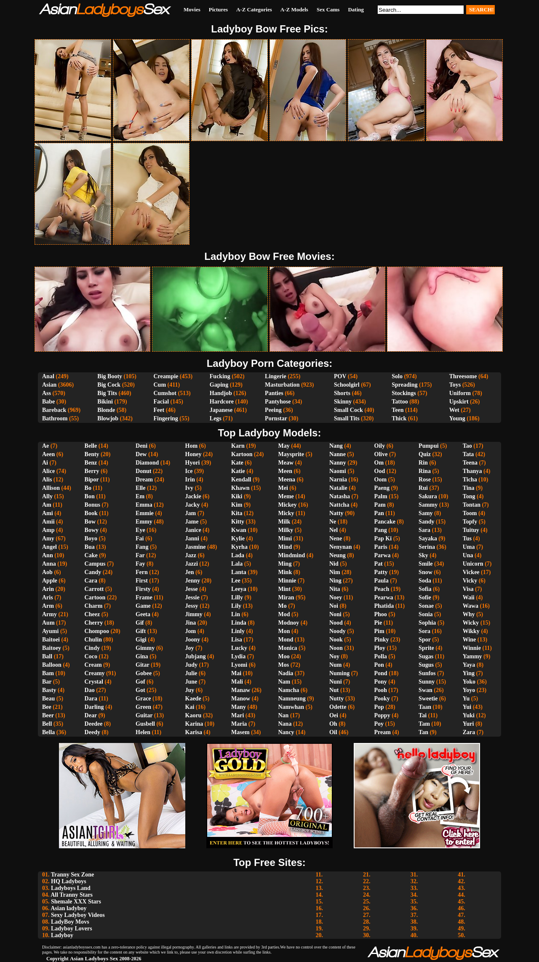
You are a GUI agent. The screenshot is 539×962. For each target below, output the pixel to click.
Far (140, 555)
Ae (45, 446)
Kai (190, 707)
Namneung (292, 698)
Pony (380, 682)
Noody (337, 631)
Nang (336, 446)
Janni (192, 538)
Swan (425, 690)
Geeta (143, 614)
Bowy (92, 530)
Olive (381, 454)
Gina (142, 656)
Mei (283, 488)
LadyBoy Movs (70, 922)
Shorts (342, 393)
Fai (140, 538)
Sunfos (427, 673)
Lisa (236, 639)
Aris (47, 597)
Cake (91, 555)
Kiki (236, 496)
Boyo (91, 538)
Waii (469, 597)
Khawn (240, 488)
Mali (237, 682)
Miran (286, 597)
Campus (95, 564)
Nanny (337, 463)
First (142, 580)
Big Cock (108, 385)
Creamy (95, 673)
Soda (425, 580)
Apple (49, 580)
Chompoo (97, 631)
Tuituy (471, 530)
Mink (285, 572)
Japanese (221, 410)
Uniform (460, 393)
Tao (467, 446)
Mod (284, 614)
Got (140, 690)
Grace (143, 698)
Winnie (472, 648)
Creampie (165, 376)
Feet (158, 410)
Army (49, 614)
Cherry (94, 623)
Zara (469, 732)
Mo (282, 606)
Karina (194, 724)
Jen (189, 572)
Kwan (238, 530)
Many (238, 707)
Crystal (94, 682)
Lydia (238, 656)
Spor (425, 639)
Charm (94, 606)
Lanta (238, 572)
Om (379, 463)
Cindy (92, 648)
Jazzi (191, 564)
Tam (424, 724)
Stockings (404, 393)
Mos (283, 665)
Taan (425, 707)
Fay (140, 564)
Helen (143, 732)
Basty (49, 690)
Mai (236, 673)
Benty (92, 454)
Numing (339, 673)
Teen (397, 410)
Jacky (192, 505)
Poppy (382, 715)
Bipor (92, 479)
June (191, 682)
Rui (423, 488)
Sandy (426, 521)
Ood (379, 471)
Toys (455, 385)
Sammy (428, 505)
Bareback (54, 410)
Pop (379, 707)
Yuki (469, 715)
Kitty (237, 521)
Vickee (471, 572)
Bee (46, 707)
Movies (192, 9)
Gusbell (145, 724)
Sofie (425, 597)
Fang (142, 547)
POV (340, 376)
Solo (397, 376)
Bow (90, 521)
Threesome (463, 376)
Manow (240, 698)
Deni (141, 446)
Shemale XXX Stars (76, 901)
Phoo (380, 614)
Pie (378, 623)
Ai (45, 463)
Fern (142, 572)
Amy (48, 538)
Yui (467, 707)
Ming (285, 564)
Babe (48, 401)
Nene (335, 538)
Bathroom (54, 418)
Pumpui (428, 446)
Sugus (426, 665)
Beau (48, 698)
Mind (285, 547)
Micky (286, 513)
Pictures (218, 9)
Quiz (425, 454)
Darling (94, 707)
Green (143, 707)
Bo (88, 488)
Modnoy (288, 623)
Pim (379, 631)
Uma (469, 547)
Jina (190, 623)
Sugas (426, 656)
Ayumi (50, 631)
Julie (191, 673)
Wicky (471, 623)
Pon (379, 665)
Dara (91, 698)
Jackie (193, 496)
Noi (333, 606)
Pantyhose (278, 401)
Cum (159, 385)
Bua (90, 547)
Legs (215, 418)
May (284, 446)
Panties (274, 393)
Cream (93, 665)
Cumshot (164, 393)
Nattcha (339, 505)
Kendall (241, 479)
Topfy (470, 521)
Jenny (192, 580)
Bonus (92, 505)
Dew (141, 454)
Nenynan (340, 547)
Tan (423, 732)
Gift (141, 631)
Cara (91, 580)
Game (143, 606)
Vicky (470, 580)
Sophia (427, 623)
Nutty (336, 698)
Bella (48, 732)
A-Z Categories (254, 9)
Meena (286, 479)
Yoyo (469, 690)
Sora (424, 631)
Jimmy (194, 614)
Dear (91, 715)
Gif (140, 623)
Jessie (192, 597)
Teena (470, 463)
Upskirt (459, 401)
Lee (235, 580)
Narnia (338, 479)
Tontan (471, 505)
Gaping (219, 385)
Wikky (471, 631)
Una (468, 555)
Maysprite (291, 454)
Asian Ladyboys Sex (94, 958)
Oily (379, 446)
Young (457, 418)
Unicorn (473, 564)
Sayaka (428, 538)
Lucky (239, 648)
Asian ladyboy (68, 908)
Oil (333, 732)
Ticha (470, 479)
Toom (470, 513)
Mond (286, 639)
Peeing (273, 410)
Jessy (191, 606)
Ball (47, 656)
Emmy (144, 521)
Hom (191, 446)
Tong (469, 496)
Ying (469, 673)
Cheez (92, 614)
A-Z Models (294, 9)
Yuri (468, 724)
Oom (380, 479)
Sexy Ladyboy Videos (78, 915)
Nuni (335, 682)
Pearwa (383, 597)
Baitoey (51, 648)
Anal (48, 376)
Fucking (220, 376)
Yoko (469, 682)
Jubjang (195, 656)
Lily (236, 606)
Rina (425, 471)
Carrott (94, 589)
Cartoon (95, 597)
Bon (90, 496)
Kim (236, 505)
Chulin (93, 639)
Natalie (338, 488)
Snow (425, 572)
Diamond (147, 463)
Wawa (470, 606)
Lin (235, 614)
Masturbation (282, 385)
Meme (286, 496)
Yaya (469, 665)
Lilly (237, 597)
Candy (93, 572)
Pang (380, 530)
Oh (333, 724)
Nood (336, 623)
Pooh (380, 690)
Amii (48, 521)
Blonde (106, 410)
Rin (423, 463)
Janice (193, 530)
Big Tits (107, 393)
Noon (336, 648)
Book (91, 513)
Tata (468, 454)
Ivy (189, 488)
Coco (91, 656)
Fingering (165, 418)
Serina (427, 547)
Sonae (426, 606)
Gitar (142, 665)
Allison (51, 488)
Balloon (51, 665)
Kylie (238, 538)
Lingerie (275, 376)
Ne (332, 521)
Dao (90, 690)
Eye (140, 530)
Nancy (286, 732)
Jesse (191, 589)
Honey (193, 454)
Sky (423, 555)
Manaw (240, 690)
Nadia (286, 673)
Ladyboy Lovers (71, 928)
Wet (454, 410)
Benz (91, 463)
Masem (240, 732)
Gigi (141, 639)
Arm (48, 606)
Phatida (384, 606)
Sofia (425, 589)
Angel (49, 547)
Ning (335, 580)
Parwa (382, 555)
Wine (469, 639)
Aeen (48, 454)
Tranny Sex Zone (72, 874)
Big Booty (109, 376)
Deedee (94, 724)
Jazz (190, 555)
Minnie (287, 580)
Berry (92, 471)
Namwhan (291, 707)
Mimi (285, 538)
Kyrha (239, 547)
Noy (334, 656)
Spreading (404, 385)
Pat (378, 564)
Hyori (192, 463)
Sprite (426, 648)
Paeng (382, 488)
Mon (284, 631)
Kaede (193, 698)
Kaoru (193, 715)
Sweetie (428, 698)
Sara (424, 530)
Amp (48, 530)
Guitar (144, 715)
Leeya (238, 589)
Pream (382, 732)
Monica (287, 648)
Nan (283, 715)
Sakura (428, 496)
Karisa (193, 732)
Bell (47, 724)
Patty (381, 572)
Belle (91, 446)
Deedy (92, 732)
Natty (336, 513)
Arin (48, 589)
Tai (423, 715)
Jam (190, 513)
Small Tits (347, 418)
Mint (284, 589)
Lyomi (239, 665)
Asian (49, 385)
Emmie (145, 513)
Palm (380, 496)
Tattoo (400, 401)
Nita (334, 589)
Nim (334, 572)
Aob (47, 572)
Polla (380, 656)
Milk (284, 521)
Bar (46, 682)
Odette (337, 707)
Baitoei (51, 639)
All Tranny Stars (72, 895)
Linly (238, 631)
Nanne (337, 454)
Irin (190, 479)
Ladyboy (62, 935)
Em (140, 496)
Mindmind (291, 555)
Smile (425, 564)
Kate (237, 463)
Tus (467, 538)
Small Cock (348, 410)
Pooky (382, 698)
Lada (237, 555)
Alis (47, 479)
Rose (425, 479)
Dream (144, 479)
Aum (48, 623)
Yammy (472, 656)
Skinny (343, 401)
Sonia (425, 614)
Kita (236, 513)
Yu (466, 698)
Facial (161, 401)
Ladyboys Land (71, 888)
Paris (380, 547)
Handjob (221, 393)
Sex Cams (328, 9)
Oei (333, 715)
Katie (238, 471)
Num (335, 665)
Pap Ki (383, 538)
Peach (382, 589)
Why (469, 614)
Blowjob (107, 418)
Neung (337, 555)
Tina (469, 488)
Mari (237, 715)
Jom (190, 631)
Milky (286, 530)
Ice (189, 471)
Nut (334, 690)
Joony (192, 639)
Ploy (379, 648)
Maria (239, 724)
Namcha (288, 690)
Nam (284, 682)
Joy (189, 648)
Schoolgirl (347, 385)
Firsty (143, 589)
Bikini (105, 401)
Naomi (337, 471)
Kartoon (242, 454)
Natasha (339, 496)
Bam (48, 673)
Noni (335, 614)
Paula (381, 580)
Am (46, 505)
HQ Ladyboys (68, 881)
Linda (238, 623)
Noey (335, 597)
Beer (48, 715)
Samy (425, 513)
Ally (47, 496)
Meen (285, 471)
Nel (333, 530)
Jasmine (195, 547)
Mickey (287, 505)
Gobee (144, 673)
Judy (191, 665)
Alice (48, 471)
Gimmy (145, 648)
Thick (399, 418)
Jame (192, 521)
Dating (356, 9)
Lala (237, 564)
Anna (49, 564)
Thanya (472, 471)
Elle (140, 488)
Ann (47, 555)
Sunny (427, 682)
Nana (285, 724)
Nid (334, 564)
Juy (190, 690)
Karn (238, 446)
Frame (144, 597)
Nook (336, 639)
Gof (140, 682)
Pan (379, 513)
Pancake (385, 521)
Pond (380, 673)
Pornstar (276, 418)
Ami (47, 513)
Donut (143, 471)
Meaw (286, 463)
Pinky (381, 639)
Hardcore (222, 401)
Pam (380, 505)
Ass (46, 393)
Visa (468, 589)
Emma (144, 505)
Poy (379, 724)
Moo (284, 656)
